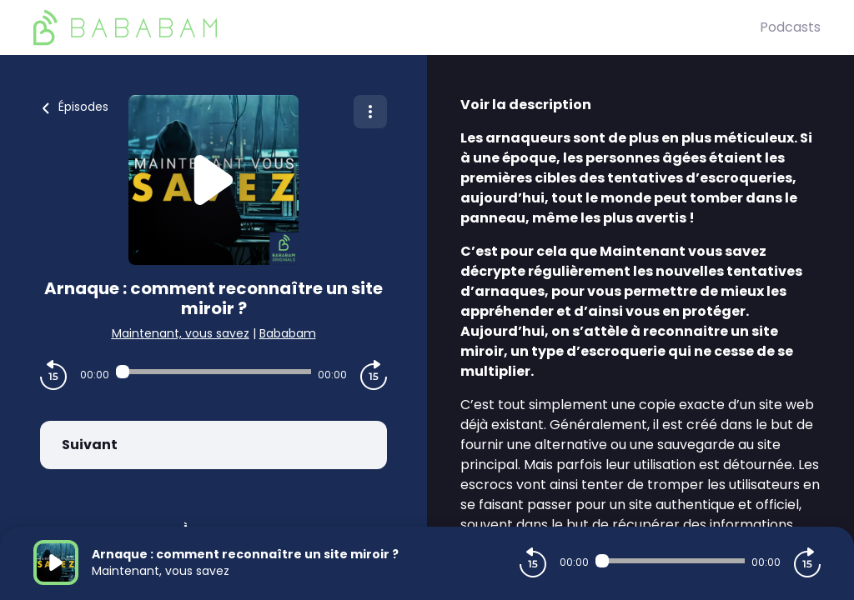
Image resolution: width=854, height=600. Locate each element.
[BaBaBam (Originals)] (396, 27)
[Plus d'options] (370, 111)
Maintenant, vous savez (180, 333)
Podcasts (790, 27)
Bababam (287, 333)
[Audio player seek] (213, 371)
